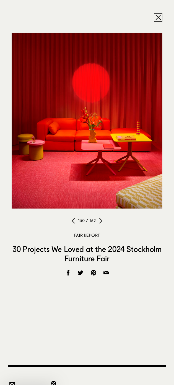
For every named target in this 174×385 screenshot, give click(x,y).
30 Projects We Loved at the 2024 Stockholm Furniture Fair (87, 253)
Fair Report (87, 235)
